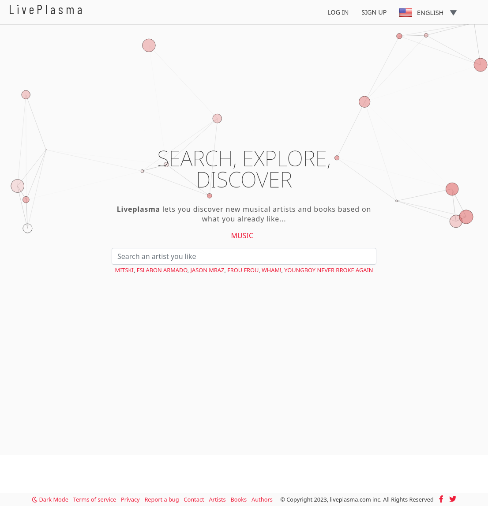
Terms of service (94, 499)
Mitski (124, 270)
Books (238, 499)
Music (242, 235)
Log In (338, 12)
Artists (217, 499)
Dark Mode (50, 499)
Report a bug (161, 499)
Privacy (130, 499)
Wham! (272, 270)
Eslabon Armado (162, 270)
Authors (262, 499)
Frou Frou (243, 270)
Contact (194, 499)
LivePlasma (47, 9)
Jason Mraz (208, 270)
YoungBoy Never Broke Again (328, 270)
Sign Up (374, 12)
